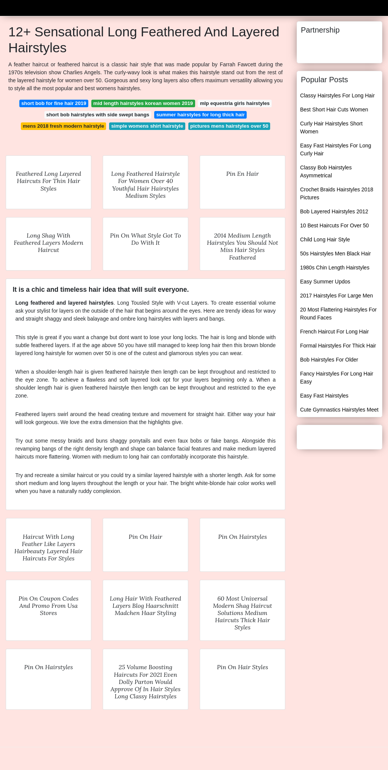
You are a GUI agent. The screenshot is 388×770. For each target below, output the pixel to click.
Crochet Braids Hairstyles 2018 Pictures (336, 193)
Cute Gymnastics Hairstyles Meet (339, 410)
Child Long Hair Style (325, 239)
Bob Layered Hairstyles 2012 (334, 211)
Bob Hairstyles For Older (329, 360)
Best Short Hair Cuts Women (334, 109)
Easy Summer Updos (325, 282)
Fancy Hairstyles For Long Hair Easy (336, 378)
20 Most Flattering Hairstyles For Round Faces (338, 314)
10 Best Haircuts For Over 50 (334, 225)
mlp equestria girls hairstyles (235, 103)
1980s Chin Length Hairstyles (334, 267)
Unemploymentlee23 (40, 7)
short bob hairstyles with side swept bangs (97, 114)
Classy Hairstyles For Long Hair (337, 95)
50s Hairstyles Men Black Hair (335, 253)
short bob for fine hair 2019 (53, 103)
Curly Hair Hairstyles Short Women (331, 128)
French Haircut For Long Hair (334, 332)
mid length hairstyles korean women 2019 (143, 103)
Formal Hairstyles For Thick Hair (338, 346)
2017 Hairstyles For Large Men (336, 296)
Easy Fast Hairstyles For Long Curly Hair (335, 149)
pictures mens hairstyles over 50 (229, 126)
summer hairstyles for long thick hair (200, 114)
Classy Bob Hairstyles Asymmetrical (326, 171)
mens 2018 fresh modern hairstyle (63, 126)
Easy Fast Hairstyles (324, 396)
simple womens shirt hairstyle (147, 126)
